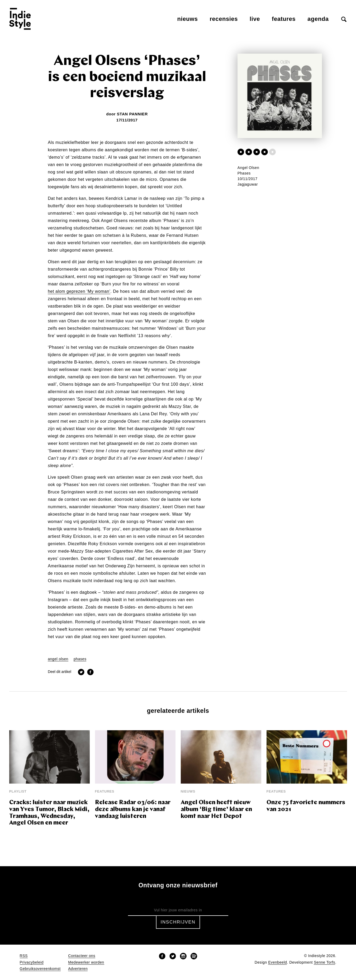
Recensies (224, 19)
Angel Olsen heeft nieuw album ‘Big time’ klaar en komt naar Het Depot (216, 809)
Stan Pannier (132, 114)
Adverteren (78, 969)
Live (255, 19)
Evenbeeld (277, 962)
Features (284, 19)
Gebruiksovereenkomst (40, 969)
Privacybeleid (32, 962)
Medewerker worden (86, 962)
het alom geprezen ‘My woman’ (79, 291)
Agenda (318, 19)
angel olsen (58, 659)
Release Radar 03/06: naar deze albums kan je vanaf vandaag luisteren (132, 809)
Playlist (18, 791)
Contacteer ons (81, 956)
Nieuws (187, 19)
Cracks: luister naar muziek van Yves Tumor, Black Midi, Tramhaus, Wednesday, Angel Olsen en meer (49, 813)
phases (80, 659)
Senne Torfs (324, 962)
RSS (24, 956)
